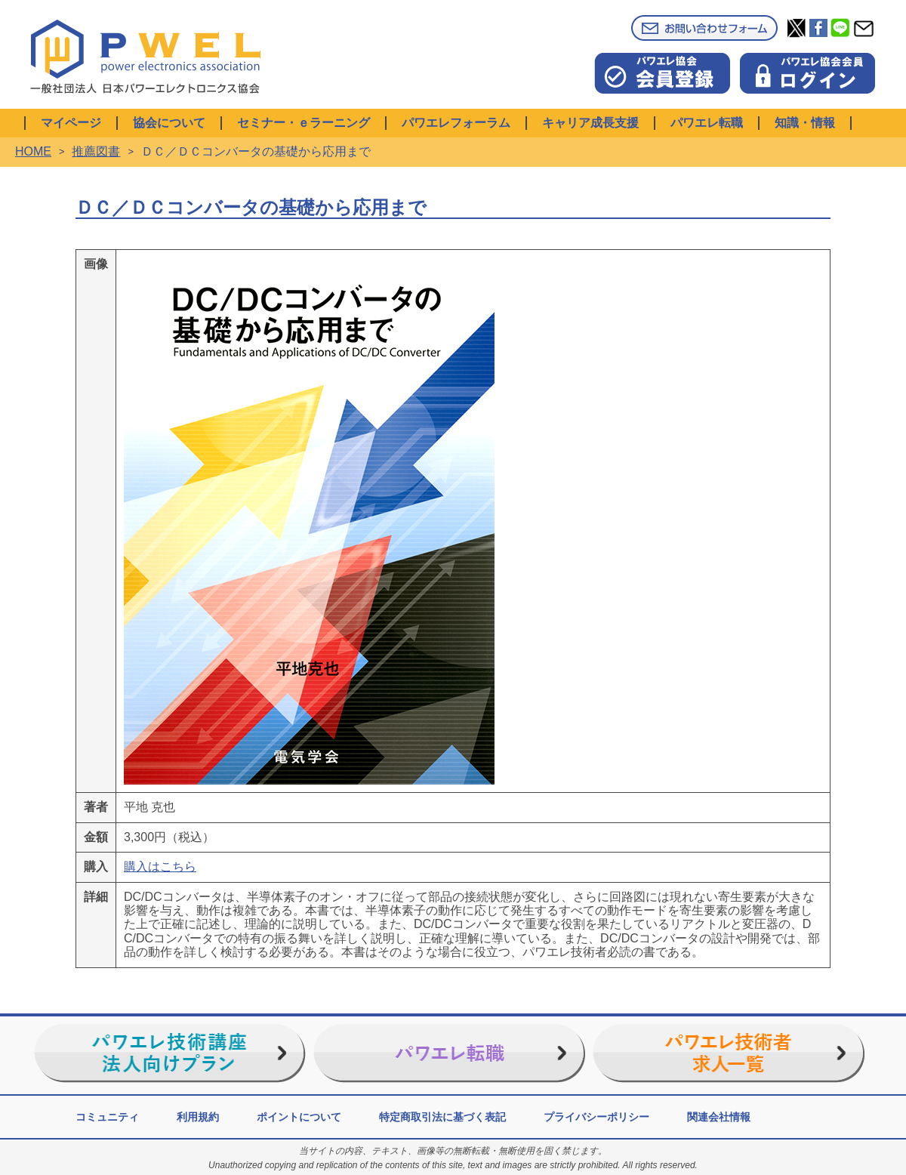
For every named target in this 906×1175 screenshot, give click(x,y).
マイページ (71, 122)
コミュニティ (107, 1117)
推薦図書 (96, 151)
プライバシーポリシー (596, 1117)
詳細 (96, 896)
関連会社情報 (718, 1117)
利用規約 (198, 1117)
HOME (33, 151)
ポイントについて (299, 1117)
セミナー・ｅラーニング (303, 122)
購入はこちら (160, 866)
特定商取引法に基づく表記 (442, 1117)
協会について (169, 122)
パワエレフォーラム (456, 122)
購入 (96, 866)
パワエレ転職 (706, 122)
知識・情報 (805, 122)
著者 (96, 806)
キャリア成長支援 (590, 122)
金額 (96, 837)
